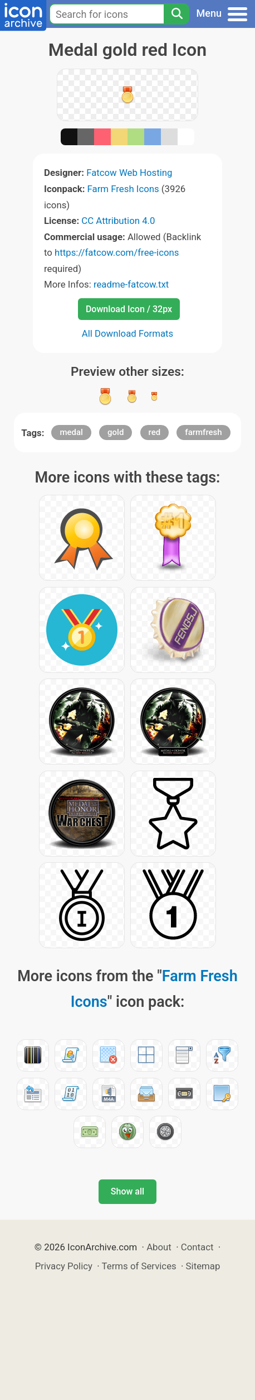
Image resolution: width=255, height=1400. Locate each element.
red (155, 432)
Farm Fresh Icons (123, 188)
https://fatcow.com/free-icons (117, 252)
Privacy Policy (63, 1266)
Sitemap (203, 1266)
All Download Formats (128, 333)
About (158, 1247)
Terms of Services (139, 1266)
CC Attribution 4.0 (118, 220)
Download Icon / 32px (129, 309)
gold (115, 432)
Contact (197, 1247)
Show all (127, 1191)
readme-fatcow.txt (131, 284)
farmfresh (203, 432)
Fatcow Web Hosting (129, 172)
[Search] (176, 14)
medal (71, 432)
